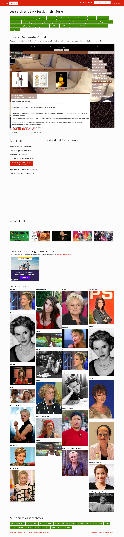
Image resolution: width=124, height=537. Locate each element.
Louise (107, 523)
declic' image (26, 22)
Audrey (60, 527)
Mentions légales (108, 532)
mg (37, 26)
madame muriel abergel (18, 26)
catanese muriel (15, 22)
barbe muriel (51, 18)
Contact (100, 532)
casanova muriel (102, 18)
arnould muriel (30, 18)
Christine (37, 527)
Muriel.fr (5, 3)
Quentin (57, 523)
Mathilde (88, 523)
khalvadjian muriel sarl (77, 22)
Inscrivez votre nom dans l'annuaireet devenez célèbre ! (21, 163)
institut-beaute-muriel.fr (22, 128)
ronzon (73, 26)
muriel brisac (64, 26)
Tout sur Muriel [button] (116, 3)
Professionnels (37, 532)
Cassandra (46, 527)
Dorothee (29, 527)
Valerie (35, 523)
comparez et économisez (63, 254)
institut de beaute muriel (61, 22)
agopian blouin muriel (17, 18)
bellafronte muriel (63, 18)
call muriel (92, 18)
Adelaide (67, 527)
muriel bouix (54, 26)
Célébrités (14, 3)
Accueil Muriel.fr (14, 532)
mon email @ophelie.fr (68, 523)
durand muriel (37, 22)
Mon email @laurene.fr (17, 523)
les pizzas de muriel (106, 22)
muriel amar (44, 26)
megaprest (31, 26)
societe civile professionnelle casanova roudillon (92, 26)
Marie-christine (97, 523)
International (46, 532)
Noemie (80, 523)
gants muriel (47, 22)
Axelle (53, 527)
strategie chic (14, 30)
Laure (28, 523)
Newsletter (93, 532)
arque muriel (41, 18)
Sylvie (42, 523)
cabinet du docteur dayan (78, 18)
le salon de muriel (92, 22)
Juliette (13, 527)
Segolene (49, 523)
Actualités (22, 532)
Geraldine (20, 527)
